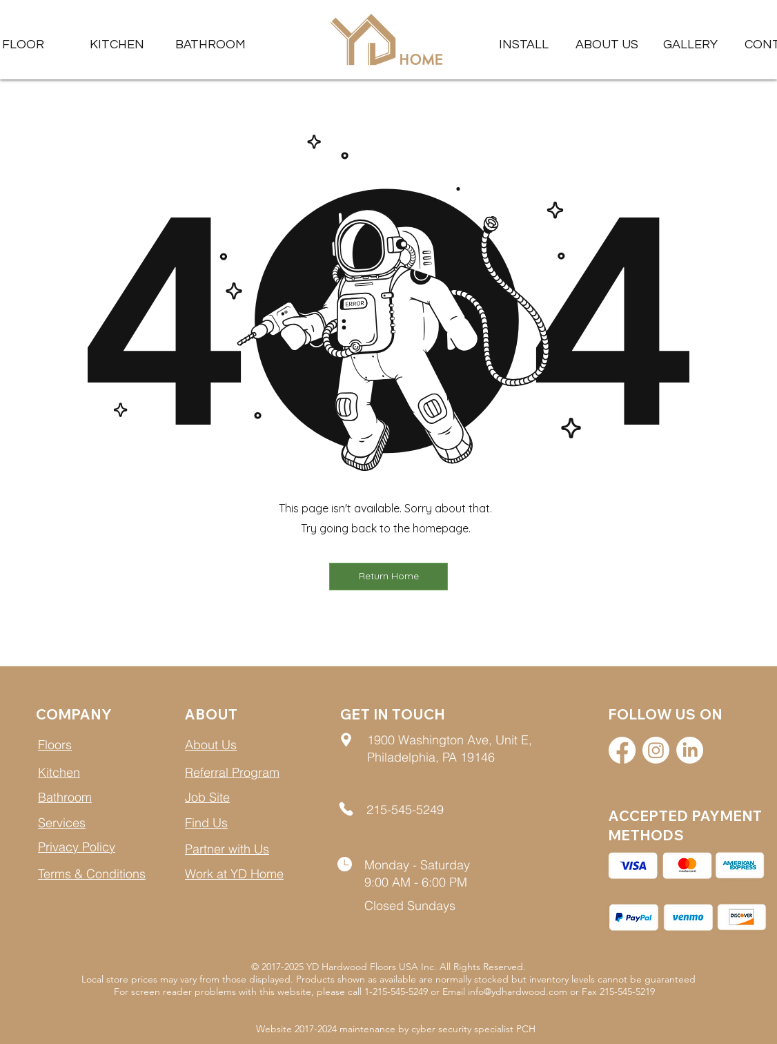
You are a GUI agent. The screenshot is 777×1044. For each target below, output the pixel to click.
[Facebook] (622, 750)
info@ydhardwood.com (517, 991)
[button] (690, 44)
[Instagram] (655, 750)
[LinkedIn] (689, 750)
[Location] (346, 739)
